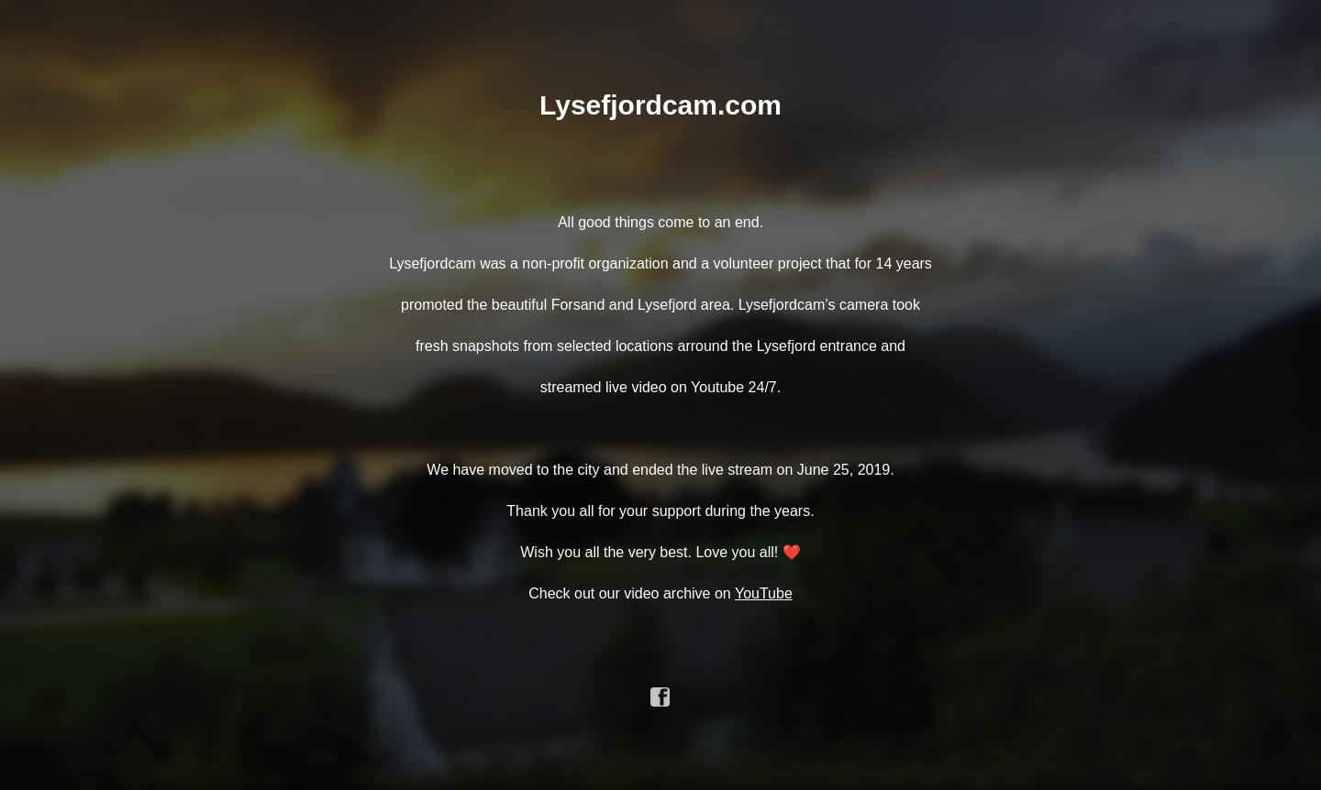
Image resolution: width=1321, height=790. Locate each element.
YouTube (764, 593)
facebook (660, 697)
